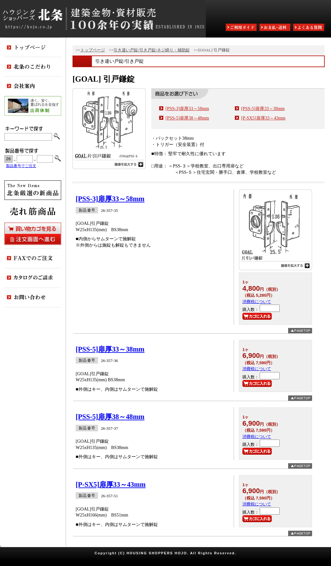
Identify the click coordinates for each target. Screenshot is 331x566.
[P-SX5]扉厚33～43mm (263, 117)
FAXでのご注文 (32, 258)
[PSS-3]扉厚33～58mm (187, 108)
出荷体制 (32, 106)
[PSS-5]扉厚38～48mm (187, 117)
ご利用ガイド (242, 28)
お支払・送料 (275, 28)
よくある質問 (309, 28)
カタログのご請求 (32, 278)
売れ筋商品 (32, 211)
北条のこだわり (32, 67)
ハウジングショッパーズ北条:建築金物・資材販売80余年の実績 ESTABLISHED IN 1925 (103, 19)
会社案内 (32, 86)
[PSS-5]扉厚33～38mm (263, 108)
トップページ (92, 50)
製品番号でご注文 (21, 166)
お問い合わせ (32, 297)
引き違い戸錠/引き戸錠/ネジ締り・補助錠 (151, 50)
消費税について (256, 301)
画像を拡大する (109, 163)
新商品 (32, 190)
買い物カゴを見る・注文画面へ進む (32, 234)
